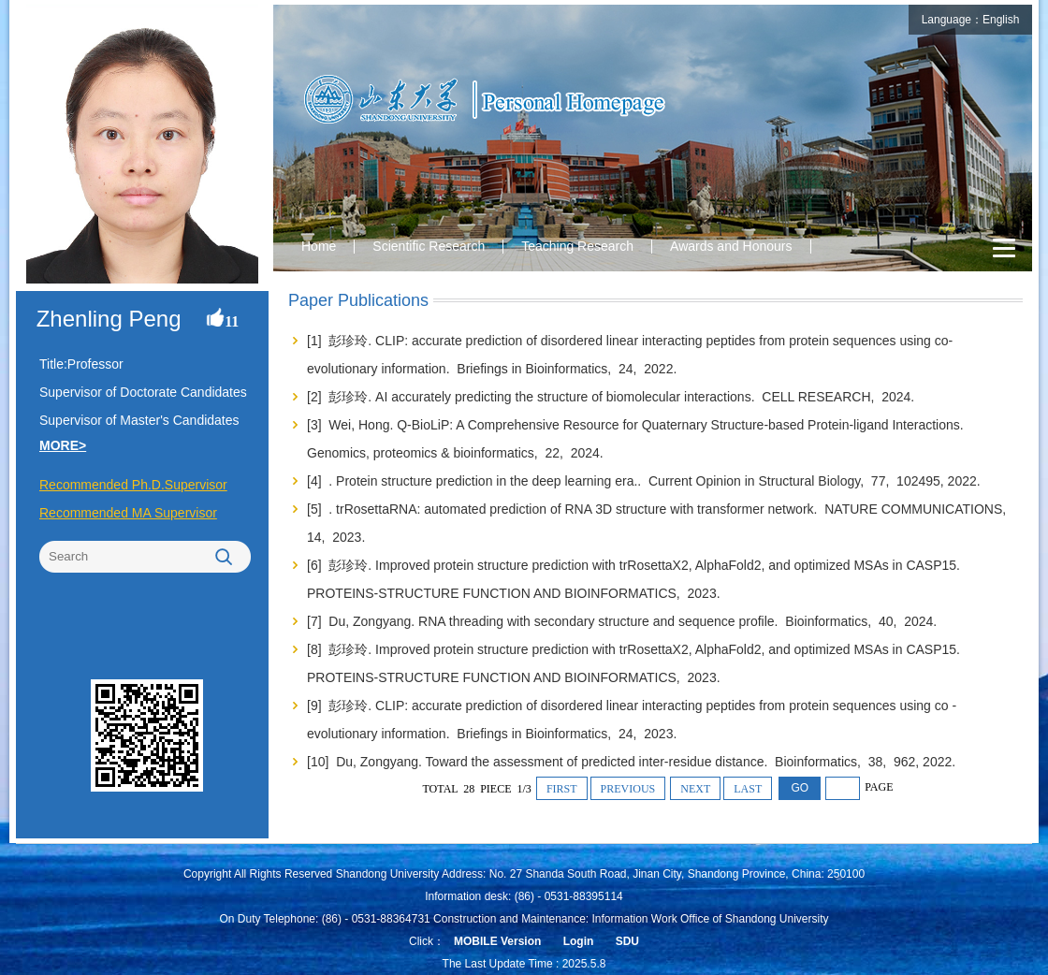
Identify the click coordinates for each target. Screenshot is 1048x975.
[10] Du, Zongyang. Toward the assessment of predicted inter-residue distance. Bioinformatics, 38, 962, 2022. (633, 761)
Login (578, 941)
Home (318, 246)
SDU (627, 941)
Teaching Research (577, 246)
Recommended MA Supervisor (128, 512)
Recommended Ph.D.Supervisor (133, 484)
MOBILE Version (497, 941)
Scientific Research (428, 246)
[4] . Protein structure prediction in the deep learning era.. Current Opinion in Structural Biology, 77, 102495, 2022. (645, 480)
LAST (748, 788)
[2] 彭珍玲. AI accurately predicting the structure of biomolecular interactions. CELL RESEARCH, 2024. (612, 396)
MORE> (62, 445)
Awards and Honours (731, 246)
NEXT (695, 788)
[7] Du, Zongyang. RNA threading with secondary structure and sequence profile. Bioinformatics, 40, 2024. (623, 621)
